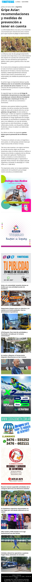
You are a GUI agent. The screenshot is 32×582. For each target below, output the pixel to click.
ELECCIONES (25, 1)
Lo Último (17, 1)
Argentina (19, 7)
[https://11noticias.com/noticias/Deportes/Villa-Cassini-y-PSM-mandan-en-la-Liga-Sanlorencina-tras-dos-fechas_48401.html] (16, 541)
